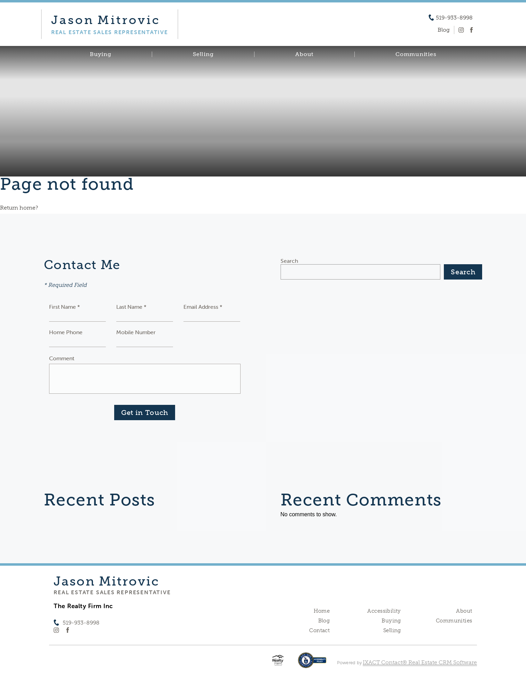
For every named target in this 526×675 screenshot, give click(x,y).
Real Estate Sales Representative (112, 592)
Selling (203, 54)
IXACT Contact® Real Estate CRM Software (420, 662)
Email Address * (202, 306)
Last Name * (131, 306)
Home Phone (66, 332)
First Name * (64, 306)
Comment (61, 358)
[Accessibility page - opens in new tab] (312, 663)
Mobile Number (136, 332)
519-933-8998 (454, 18)
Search (289, 260)
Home (322, 611)
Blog (324, 621)
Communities (415, 54)
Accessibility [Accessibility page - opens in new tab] (384, 611)
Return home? (19, 207)
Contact (319, 630)
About (304, 54)
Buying (100, 54)
